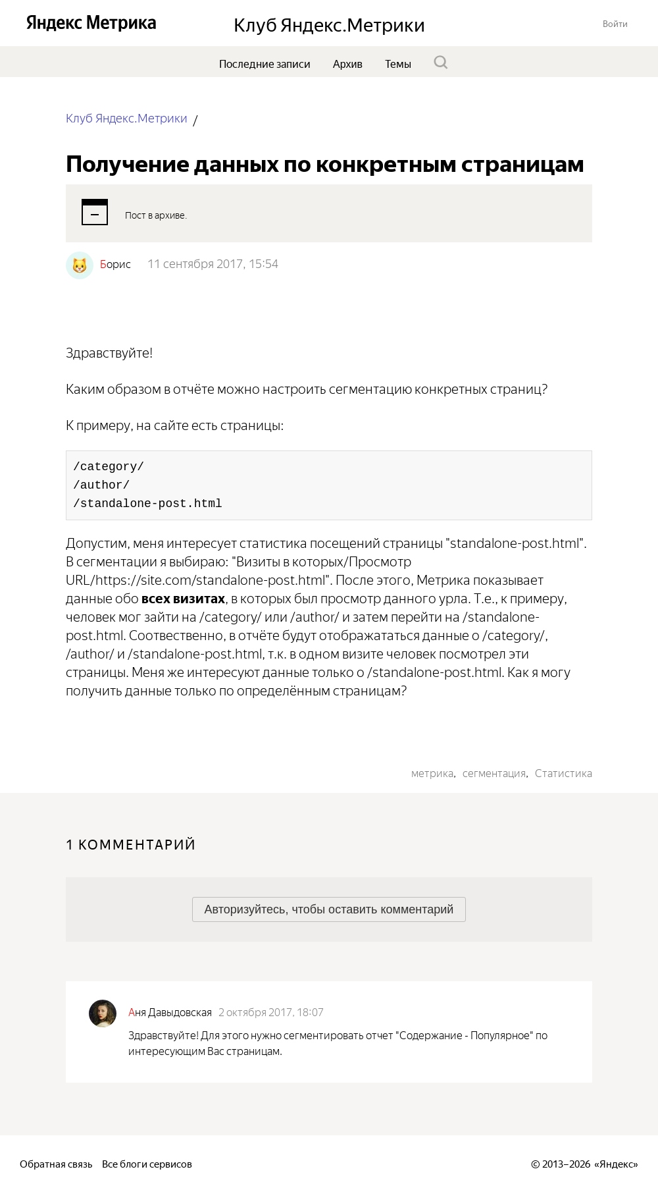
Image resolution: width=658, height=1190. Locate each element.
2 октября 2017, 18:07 (271, 1011)
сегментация (494, 772)
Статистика (563, 772)
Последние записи (265, 62)
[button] (615, 23)
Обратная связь (56, 1162)
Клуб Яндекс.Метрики (127, 117)
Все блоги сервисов (147, 1162)
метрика (432, 772)
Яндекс (616, 1162)
